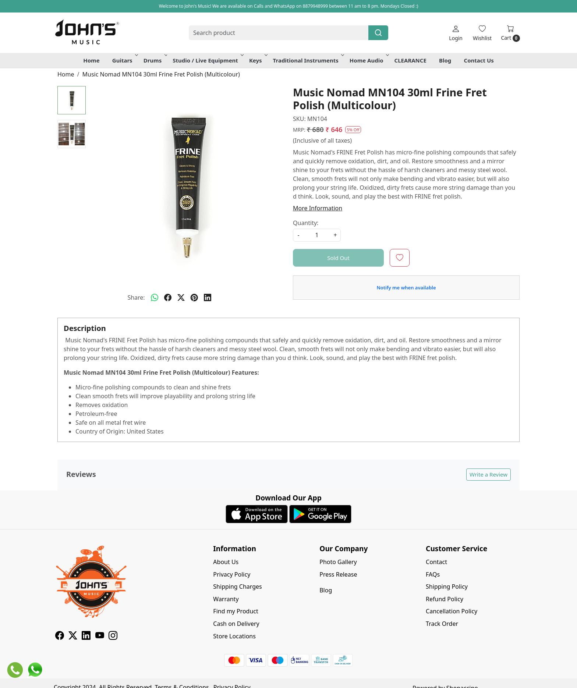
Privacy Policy (231, 574)
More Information (317, 208)
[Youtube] (100, 636)
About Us (225, 562)
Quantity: (305, 223)
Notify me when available (406, 287)
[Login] (456, 33)
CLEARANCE (410, 60)
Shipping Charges (237, 586)
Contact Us (479, 60)
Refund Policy (444, 599)
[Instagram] (113, 636)
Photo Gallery (338, 562)
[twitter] (181, 297)
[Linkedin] (86, 636)
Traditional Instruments (308, 60)
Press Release (338, 574)
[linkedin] (207, 297)
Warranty (225, 599)
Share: (136, 297)
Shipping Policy (447, 586)
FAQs (433, 574)
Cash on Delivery (236, 624)
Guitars (124, 60)
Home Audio (369, 60)
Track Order (442, 624)
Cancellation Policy (451, 611)
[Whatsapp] (154, 297)
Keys (257, 60)
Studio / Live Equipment (208, 60)
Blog (445, 60)
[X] (73, 636)
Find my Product (235, 611)
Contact (436, 562)
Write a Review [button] (488, 474)
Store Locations (234, 636)
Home (91, 60)
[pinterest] (194, 297)
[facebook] (167, 297)
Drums (155, 60)
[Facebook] (60, 636)
